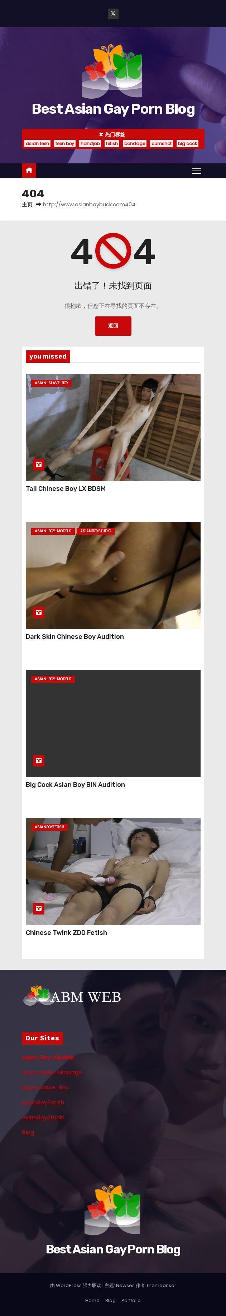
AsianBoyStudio (43, 1117)
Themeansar (161, 1285)
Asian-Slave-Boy (45, 1087)
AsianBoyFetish (43, 1102)
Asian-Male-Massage (52, 1072)
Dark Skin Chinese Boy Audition (75, 637)
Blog (28, 1132)
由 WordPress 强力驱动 (76, 1285)
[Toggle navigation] (197, 171)
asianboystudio (95, 531)
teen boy (65, 144)
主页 (27, 204)
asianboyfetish (49, 827)
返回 (113, 325)
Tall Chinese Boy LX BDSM (66, 489)
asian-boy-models (53, 531)
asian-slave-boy (51, 383)
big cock (187, 144)
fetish (112, 144)
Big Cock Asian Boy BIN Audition (75, 785)
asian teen (37, 144)
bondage (134, 144)
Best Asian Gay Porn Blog (113, 108)
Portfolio (131, 1300)
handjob (90, 144)
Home (92, 1300)
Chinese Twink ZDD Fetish (66, 933)
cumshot (162, 144)
